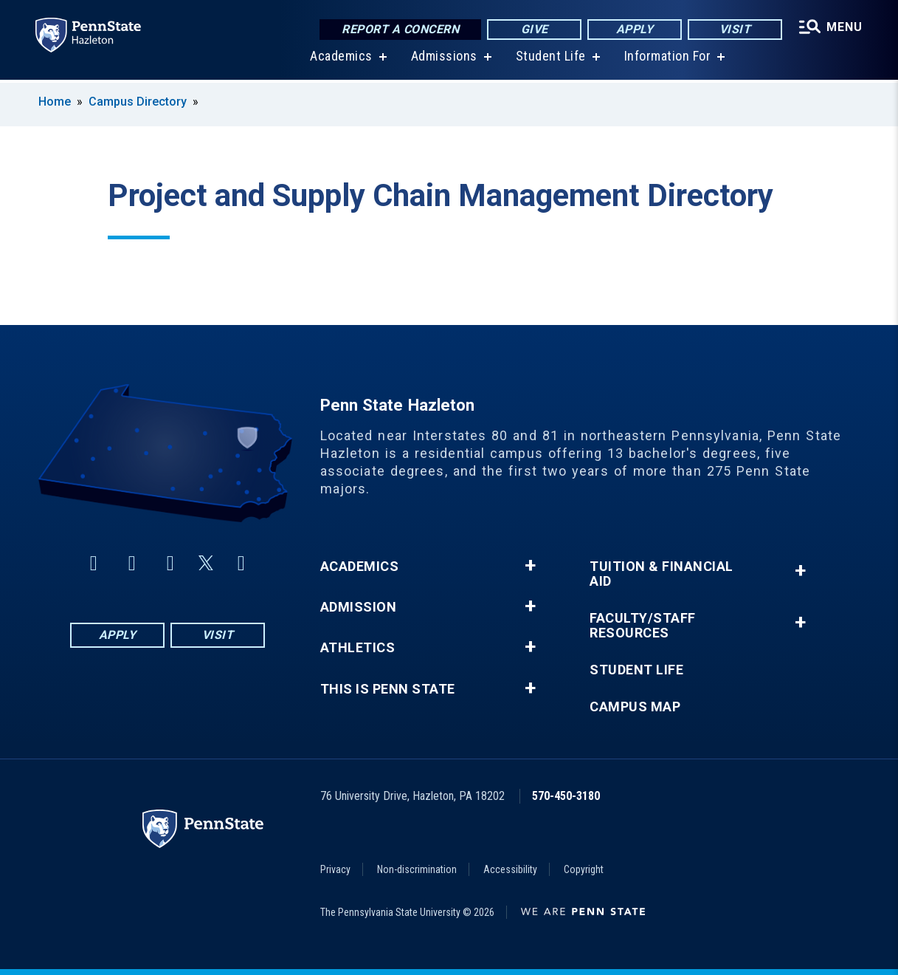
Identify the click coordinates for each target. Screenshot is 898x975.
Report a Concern (400, 29)
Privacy (335, 869)
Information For (667, 58)
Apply (635, 29)
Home (54, 102)
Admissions (444, 58)
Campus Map (635, 706)
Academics (341, 58)
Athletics (358, 647)
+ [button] (530, 566)
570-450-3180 (566, 796)
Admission (358, 607)
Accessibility (510, 869)
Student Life (551, 58)
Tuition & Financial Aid (661, 574)
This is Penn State (387, 689)
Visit (735, 29)
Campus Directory (138, 102)
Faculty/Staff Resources (643, 625)
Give (534, 29)
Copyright (584, 869)
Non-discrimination (417, 869)
